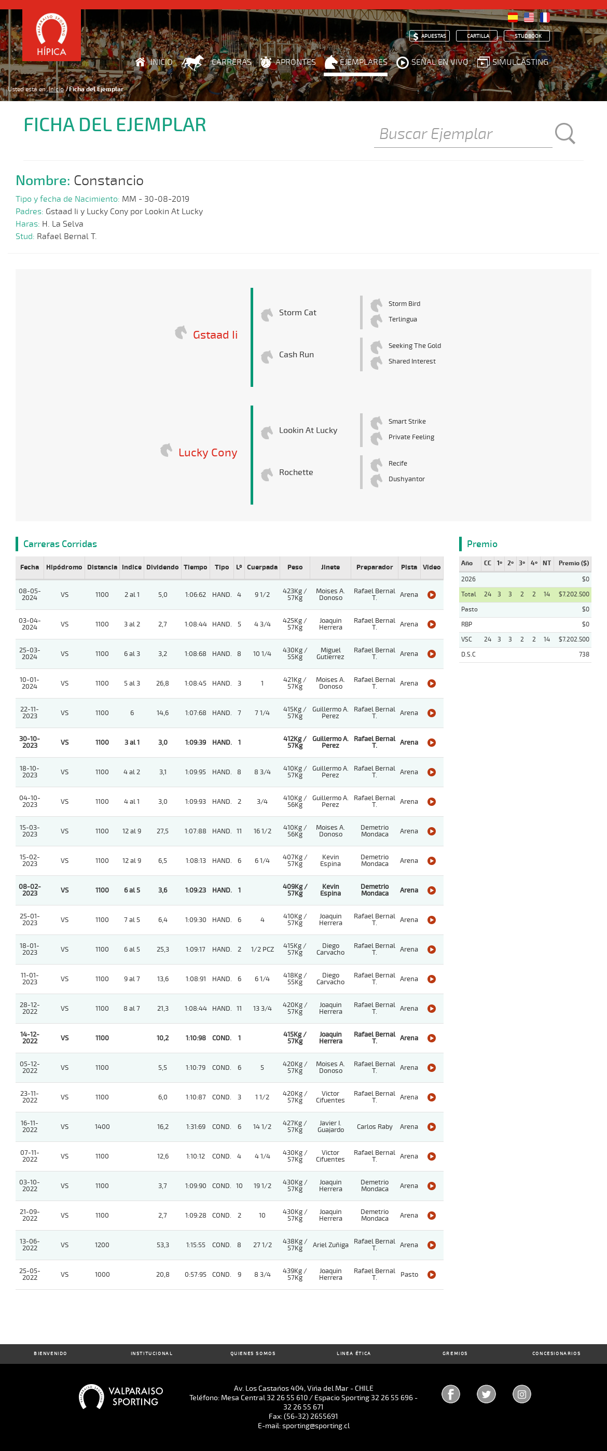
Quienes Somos (253, 1354)
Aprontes (295, 62)
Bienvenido (50, 1354)
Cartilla (478, 36)
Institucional (152, 1354)
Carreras (232, 62)
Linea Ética (354, 1354)
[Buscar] (463, 135)
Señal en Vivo (439, 62)
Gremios (455, 1354)
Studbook (528, 36)
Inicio (161, 62)
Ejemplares (364, 62)
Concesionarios (556, 1354)
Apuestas (433, 36)
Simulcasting (520, 62)
